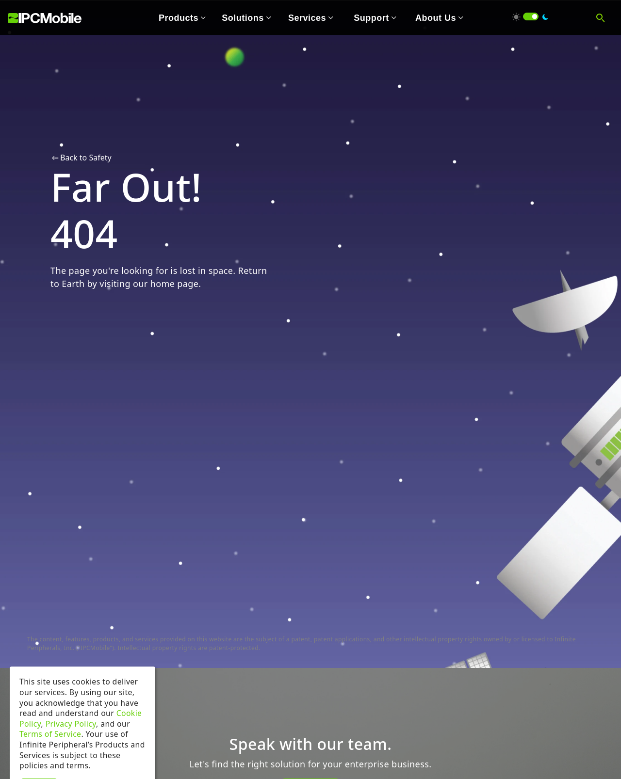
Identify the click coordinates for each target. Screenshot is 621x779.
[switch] (531, 16)
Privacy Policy (71, 738)
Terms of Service (50, 749)
